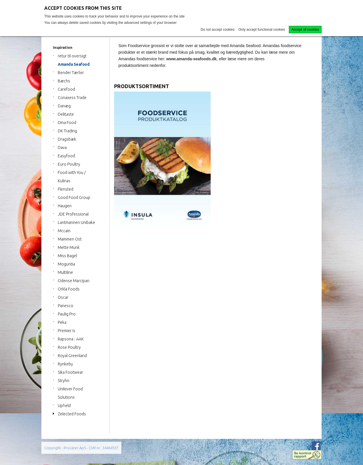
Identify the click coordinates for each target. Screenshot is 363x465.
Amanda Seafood (73, 64)
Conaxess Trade (72, 97)
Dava (62, 147)
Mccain (64, 230)
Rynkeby (65, 364)
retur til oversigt (72, 56)
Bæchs (64, 81)
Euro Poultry (69, 164)
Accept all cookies (305, 30)
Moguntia (66, 264)
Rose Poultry (69, 347)
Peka (62, 322)
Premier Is (66, 330)
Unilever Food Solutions (70, 393)
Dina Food (67, 122)
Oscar (63, 297)
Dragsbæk (67, 139)
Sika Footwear (70, 372)
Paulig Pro (67, 314)
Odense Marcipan (73, 280)
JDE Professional (73, 214)
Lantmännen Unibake (76, 222)
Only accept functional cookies (262, 30)
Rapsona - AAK (71, 339)
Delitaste (66, 114)
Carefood (66, 89)
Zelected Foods (72, 414)
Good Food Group (74, 197)
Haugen (65, 206)
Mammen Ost (70, 239)
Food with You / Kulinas (72, 176)
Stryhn (63, 380)
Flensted (65, 189)
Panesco (65, 305)
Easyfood (66, 156)
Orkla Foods (69, 289)
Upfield (64, 405)
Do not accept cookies (218, 30)
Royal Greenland (72, 355)
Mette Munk (69, 247)
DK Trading (67, 131)
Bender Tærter (71, 72)
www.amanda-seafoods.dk (191, 59)
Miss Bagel (67, 255)
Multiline (65, 272)
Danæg (64, 106)
